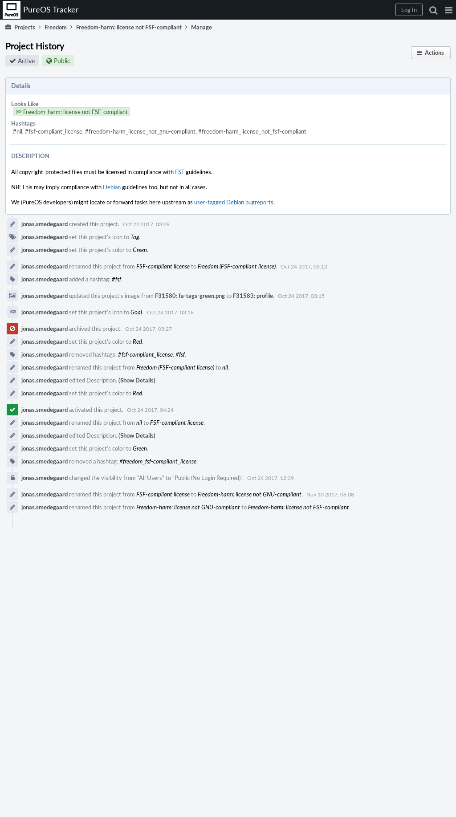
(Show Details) (136, 380)
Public (62, 61)
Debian (112, 187)
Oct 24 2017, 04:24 (150, 409)
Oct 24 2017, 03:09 (146, 224)
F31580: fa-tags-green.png (190, 296)
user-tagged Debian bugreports (233, 202)
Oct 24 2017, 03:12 (304, 266)
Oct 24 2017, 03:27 (148, 328)
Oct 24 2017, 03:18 (170, 312)
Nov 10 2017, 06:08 (330, 494)
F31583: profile (253, 296)
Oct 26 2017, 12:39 (270, 477)
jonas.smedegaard (44, 224)
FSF (179, 172)
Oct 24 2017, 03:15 (301, 295)
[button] (448, 10)
